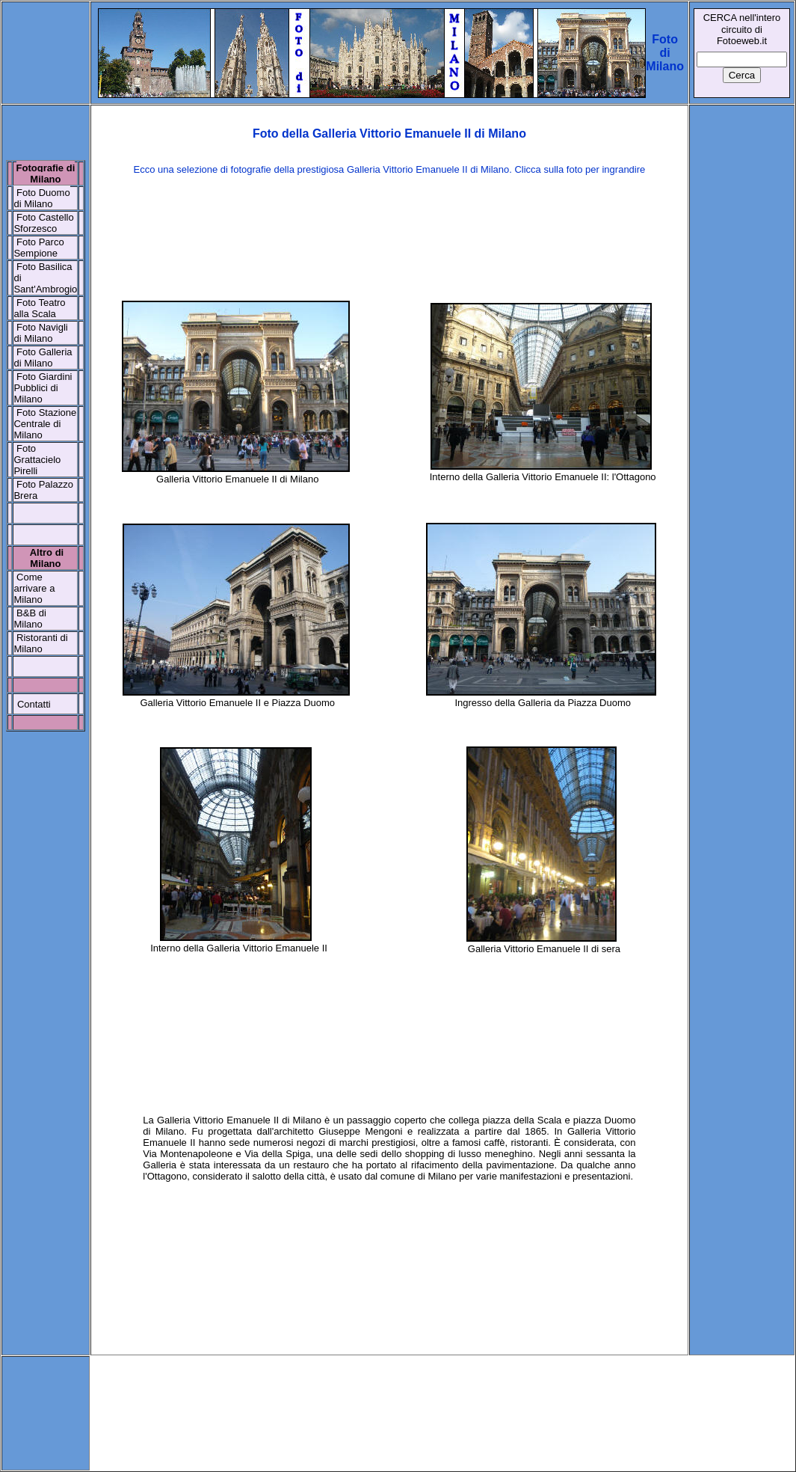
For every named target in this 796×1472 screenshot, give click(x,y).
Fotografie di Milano (45, 173)
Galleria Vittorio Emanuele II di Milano (237, 479)
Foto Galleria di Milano (42, 357)
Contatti (34, 704)
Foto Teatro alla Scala (39, 308)
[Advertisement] (389, 236)
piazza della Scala (521, 1120)
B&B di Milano (29, 618)
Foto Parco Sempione (38, 247)
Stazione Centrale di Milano (44, 424)
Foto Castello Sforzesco (43, 223)
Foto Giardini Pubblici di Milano (42, 388)
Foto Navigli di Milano (40, 333)
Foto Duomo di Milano (41, 198)
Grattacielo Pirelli (37, 465)
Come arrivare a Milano (34, 588)
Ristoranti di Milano (40, 643)
